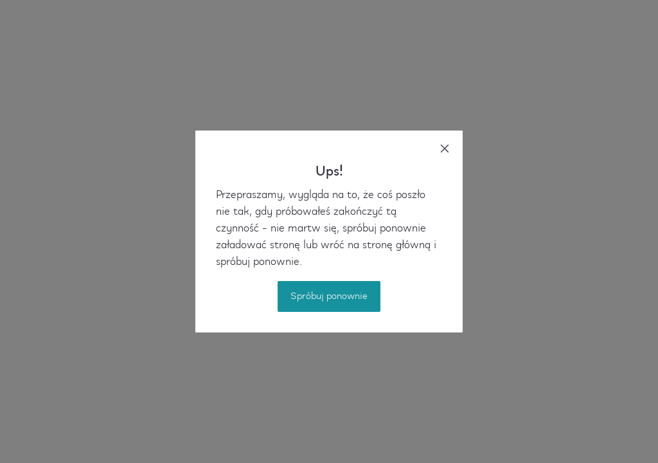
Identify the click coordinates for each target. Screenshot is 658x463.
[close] (444, 148)
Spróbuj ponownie (329, 296)
